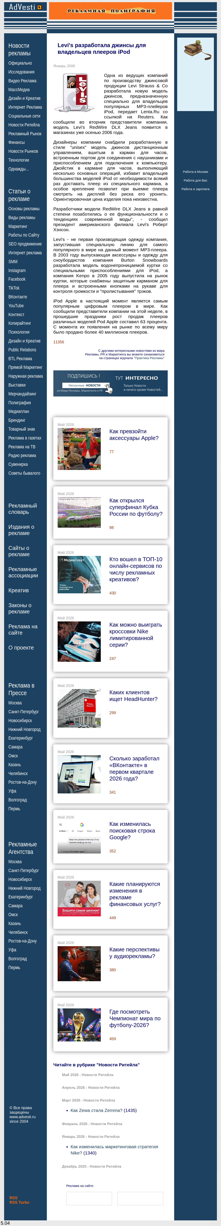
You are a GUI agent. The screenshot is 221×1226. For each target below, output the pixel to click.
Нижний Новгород (24, 729)
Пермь (14, 808)
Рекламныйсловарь (22, 509)
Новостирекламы (19, 49)
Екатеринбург (20, 738)
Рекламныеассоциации (23, 572)
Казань (14, 764)
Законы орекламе (20, 608)
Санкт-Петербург (23, 711)
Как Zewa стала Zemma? (96, 1110)
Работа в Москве (195, 172)
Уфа (12, 791)
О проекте (21, 648)
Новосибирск (20, 720)
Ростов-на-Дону (22, 782)
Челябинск (18, 773)
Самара (15, 747)
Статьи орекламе (19, 194)
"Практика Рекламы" (149, 358)
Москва (15, 702)
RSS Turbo (19, 1202)
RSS (13, 1198)
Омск (13, 755)
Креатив (18, 590)
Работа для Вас (195, 180)
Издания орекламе (21, 530)
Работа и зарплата (196, 189)
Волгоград (17, 799)
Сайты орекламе (19, 551)
